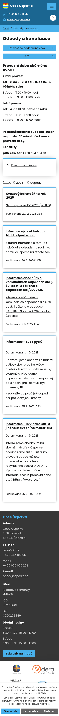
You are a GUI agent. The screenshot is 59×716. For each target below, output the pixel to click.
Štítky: (7, 182)
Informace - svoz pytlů (24, 341)
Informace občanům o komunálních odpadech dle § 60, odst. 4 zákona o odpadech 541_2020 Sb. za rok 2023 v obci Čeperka (29, 306)
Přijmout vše (10, 711)
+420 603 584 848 (35, 153)
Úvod (6, 28)
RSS (40, 56)
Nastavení (49, 711)
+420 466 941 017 (15, 555)
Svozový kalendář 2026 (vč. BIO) (28, 205)
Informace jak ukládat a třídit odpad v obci (25, 233)
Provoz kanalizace (24, 165)
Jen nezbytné (30, 711)
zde (47, 252)
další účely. (41, 693)
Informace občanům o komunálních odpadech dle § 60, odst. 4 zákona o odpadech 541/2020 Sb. (29, 284)
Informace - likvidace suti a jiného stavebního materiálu (29, 426)
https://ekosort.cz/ (26, 480)
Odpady (35, 182)
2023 (19, 182)
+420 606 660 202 (15, 565)
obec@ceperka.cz (15, 576)
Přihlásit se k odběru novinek (32, 48)
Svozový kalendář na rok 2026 (26, 195)
